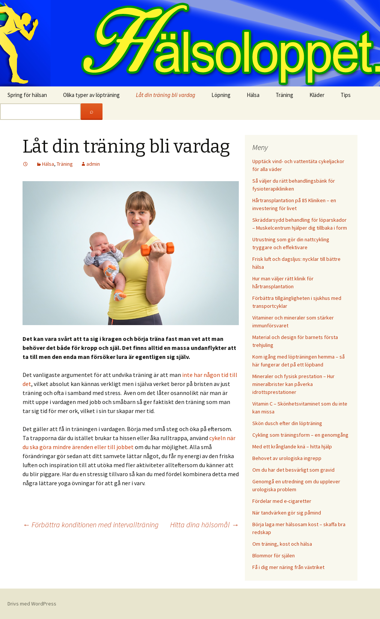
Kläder (316, 94)
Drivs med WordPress (32, 603)
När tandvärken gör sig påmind (286, 512)
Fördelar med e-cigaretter (281, 501)
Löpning (221, 94)
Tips (346, 94)
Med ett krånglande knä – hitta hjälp (292, 446)
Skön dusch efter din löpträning (287, 423)
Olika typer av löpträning (91, 94)
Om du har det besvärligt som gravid (293, 469)
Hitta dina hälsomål (204, 524)
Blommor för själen (273, 555)
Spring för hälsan (27, 94)
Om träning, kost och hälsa (282, 543)
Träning (284, 94)
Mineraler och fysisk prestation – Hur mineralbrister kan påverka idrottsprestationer (293, 384)
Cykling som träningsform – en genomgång (300, 434)
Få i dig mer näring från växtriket (288, 567)
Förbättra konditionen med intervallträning (90, 524)
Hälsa (253, 94)
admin (93, 163)
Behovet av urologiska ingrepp (286, 458)
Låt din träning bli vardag (165, 94)
